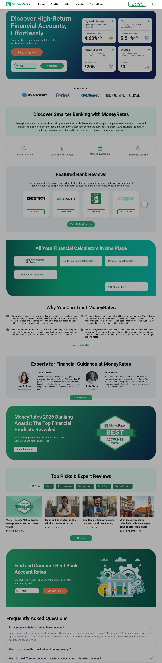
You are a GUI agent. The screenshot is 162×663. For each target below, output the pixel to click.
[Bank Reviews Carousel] (144, 204)
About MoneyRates (81, 345)
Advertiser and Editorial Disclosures (137, 4)
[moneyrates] (18, 4)
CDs (67, 4)
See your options (26, 52)
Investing (80, 4)
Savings (41, 4)
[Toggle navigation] (153, 4)
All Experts (81, 397)
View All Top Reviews (81, 224)
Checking (55, 4)
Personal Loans (97, 4)
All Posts (81, 538)
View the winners (25, 449)
